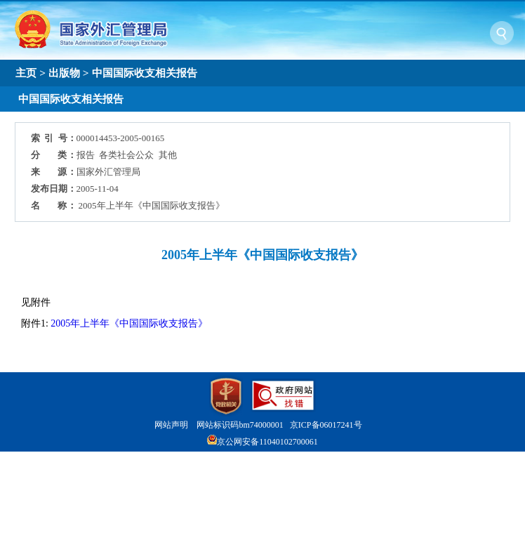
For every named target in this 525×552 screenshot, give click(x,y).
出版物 (64, 73)
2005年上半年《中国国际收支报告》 (129, 323)
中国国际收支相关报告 (144, 73)
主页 (25, 73)
